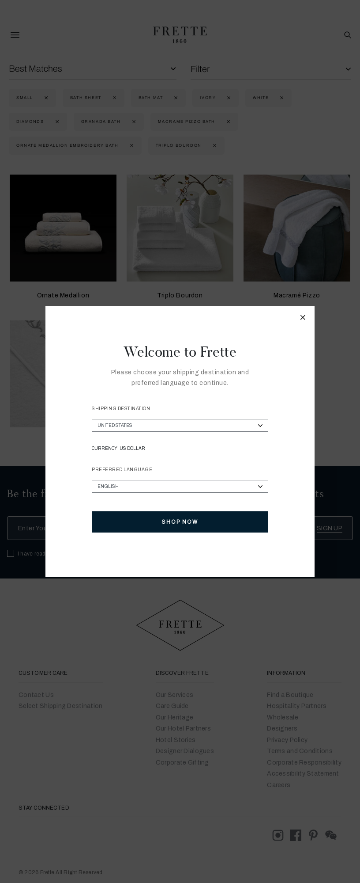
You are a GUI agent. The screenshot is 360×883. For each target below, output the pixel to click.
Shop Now (179, 522)
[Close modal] (303, 318)
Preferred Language (122, 469)
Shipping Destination (121, 408)
